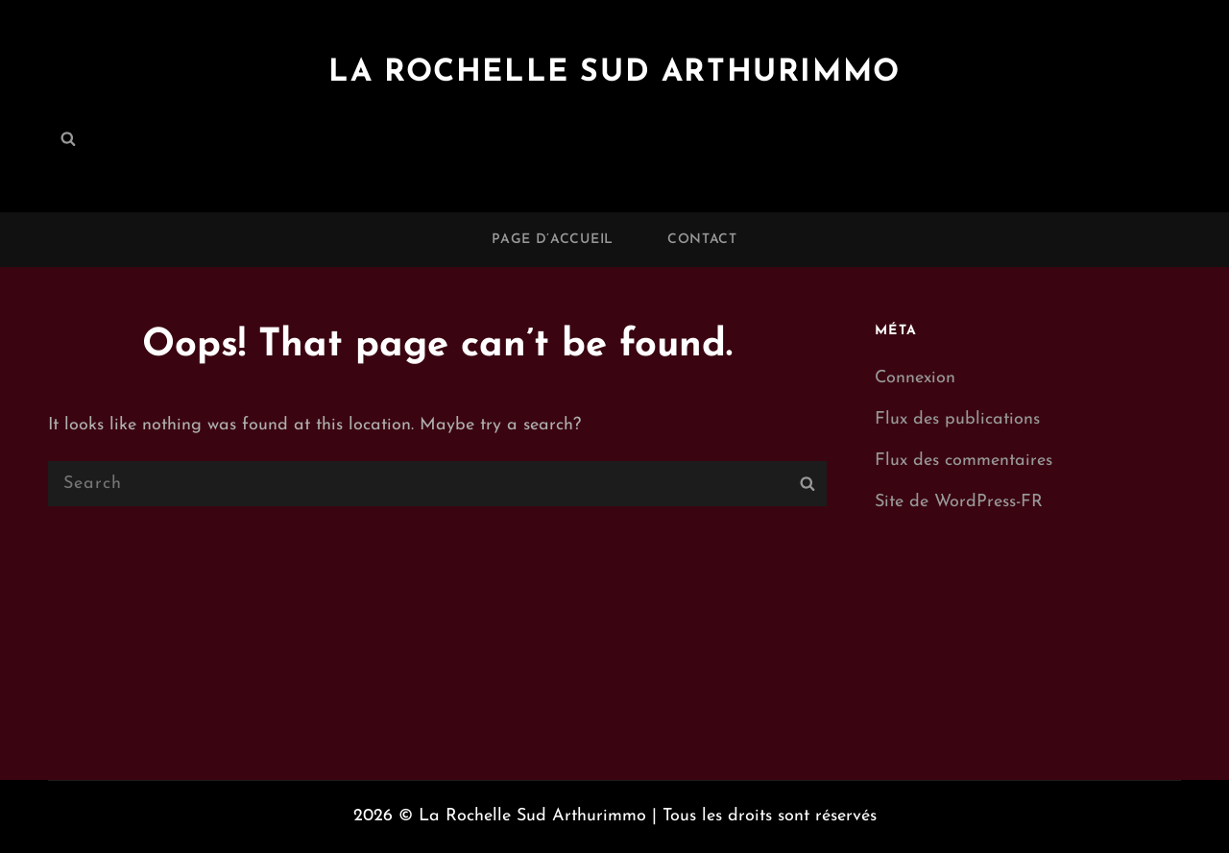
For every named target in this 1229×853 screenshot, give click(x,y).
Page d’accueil (553, 239)
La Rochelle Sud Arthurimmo (614, 73)
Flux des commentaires (963, 460)
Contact (702, 239)
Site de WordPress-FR (959, 502)
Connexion (915, 378)
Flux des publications (957, 419)
